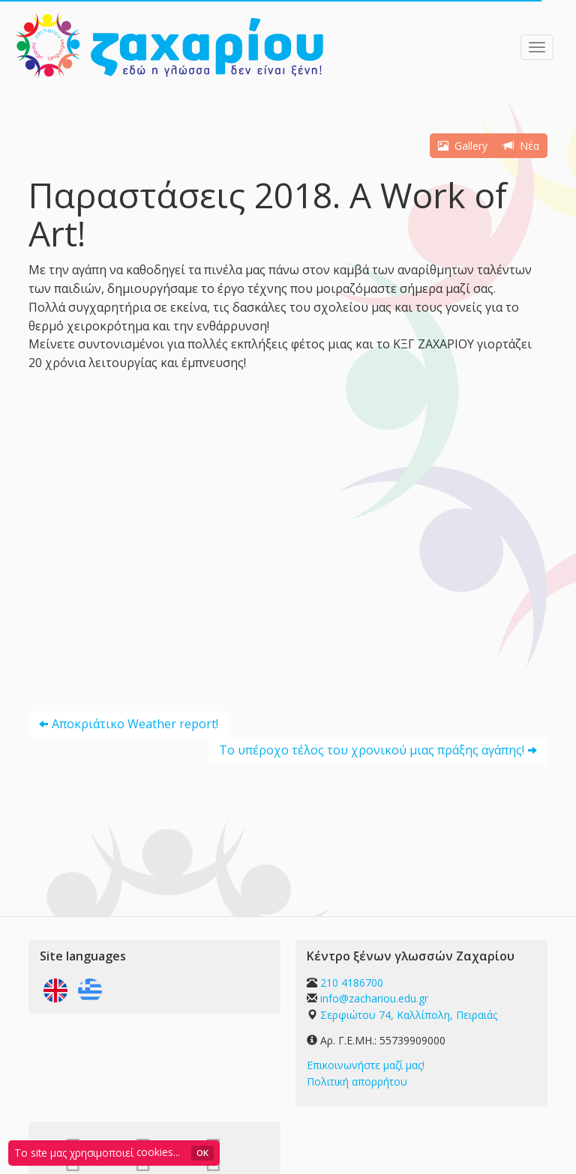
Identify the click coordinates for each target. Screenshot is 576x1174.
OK (202, 1152)
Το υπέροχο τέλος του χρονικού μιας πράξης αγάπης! (371, 750)
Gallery (463, 146)
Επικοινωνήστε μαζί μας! (365, 1065)
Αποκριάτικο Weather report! (135, 723)
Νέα (521, 146)
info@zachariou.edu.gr (374, 998)
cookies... (158, 1152)
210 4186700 (351, 982)
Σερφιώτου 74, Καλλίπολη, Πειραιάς (408, 1015)
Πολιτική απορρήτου (357, 1081)
